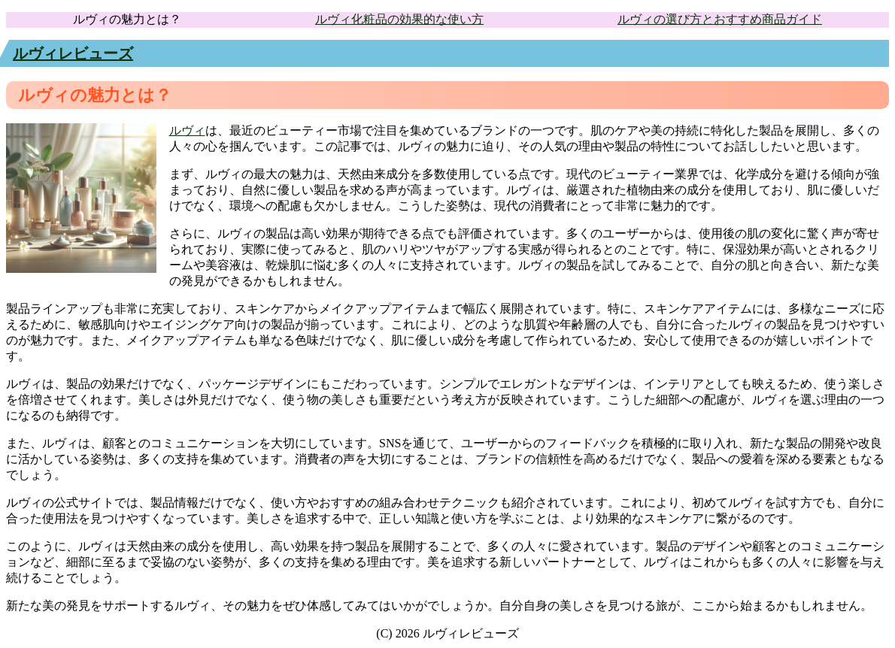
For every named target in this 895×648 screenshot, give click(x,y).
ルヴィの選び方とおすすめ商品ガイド (719, 19)
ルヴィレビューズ (73, 53)
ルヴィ (187, 130)
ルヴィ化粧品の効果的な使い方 (399, 19)
